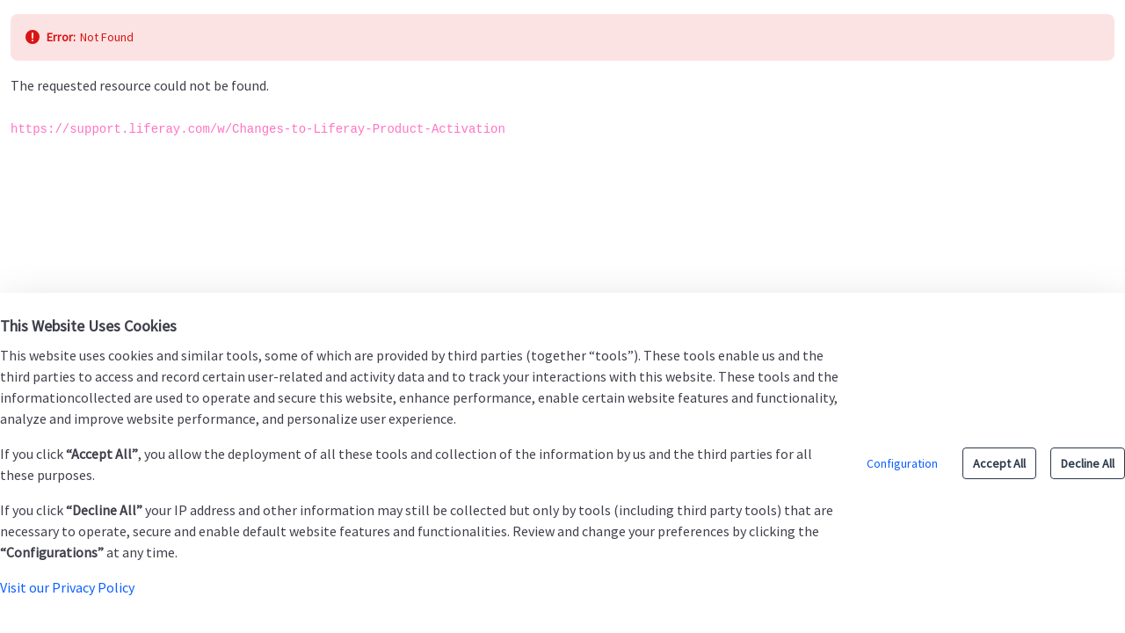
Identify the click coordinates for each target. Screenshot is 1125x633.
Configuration (902, 463)
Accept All (999, 463)
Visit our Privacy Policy (67, 587)
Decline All (1087, 463)
